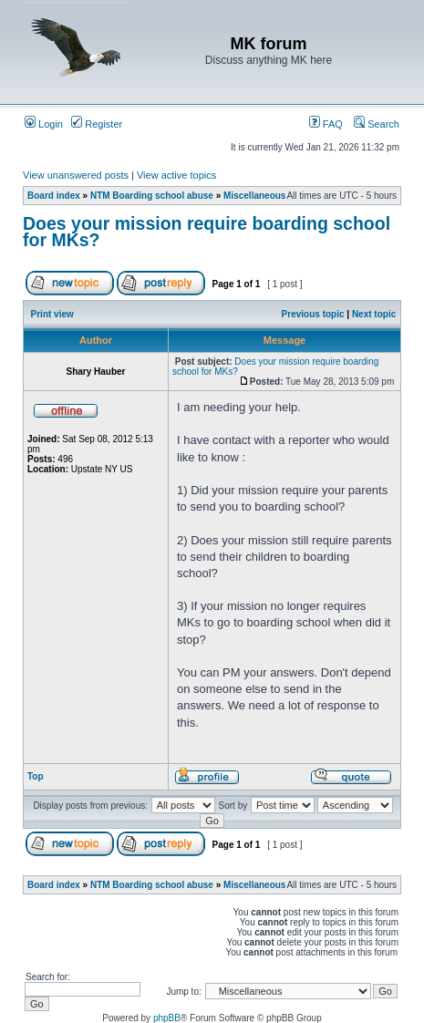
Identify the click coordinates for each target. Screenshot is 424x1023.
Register (96, 124)
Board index (53, 196)
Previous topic (313, 314)
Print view (52, 314)
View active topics (176, 175)
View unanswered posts (76, 175)
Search (376, 124)
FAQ (326, 124)
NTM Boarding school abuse (151, 196)
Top (35, 776)
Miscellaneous (254, 196)
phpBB (167, 1018)
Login (44, 124)
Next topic (374, 314)
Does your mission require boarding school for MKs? (206, 231)
